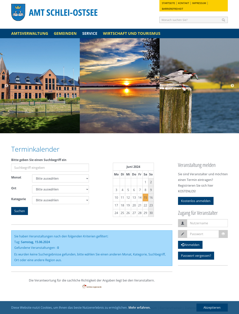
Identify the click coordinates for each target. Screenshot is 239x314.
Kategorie (18, 199)
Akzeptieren (212, 307)
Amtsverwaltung (29, 33)
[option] (40, 85)
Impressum (199, 3)
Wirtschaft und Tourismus (131, 33)
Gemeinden (65, 33)
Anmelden (190, 245)
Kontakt (183, 3)
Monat (16, 177)
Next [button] (232, 86)
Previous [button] (7, 86)
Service (89, 33)
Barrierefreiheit (172, 8)
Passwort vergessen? (196, 256)
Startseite (168, 3)
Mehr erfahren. (139, 307)
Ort (13, 188)
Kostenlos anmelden (196, 201)
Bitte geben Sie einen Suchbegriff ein (38, 160)
